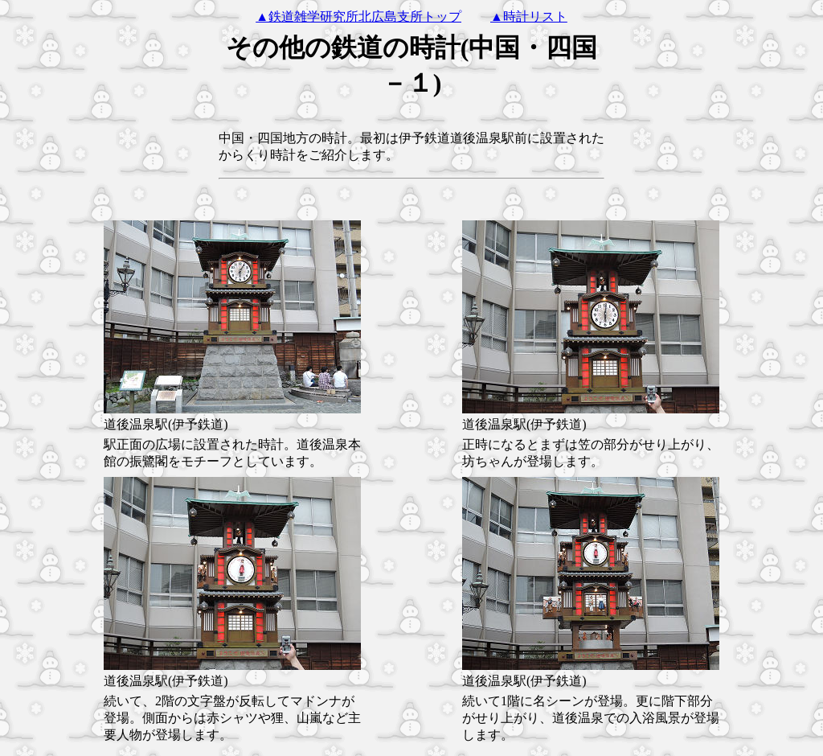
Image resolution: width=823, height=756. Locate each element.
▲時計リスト (528, 16)
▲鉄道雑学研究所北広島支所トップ (358, 16)
